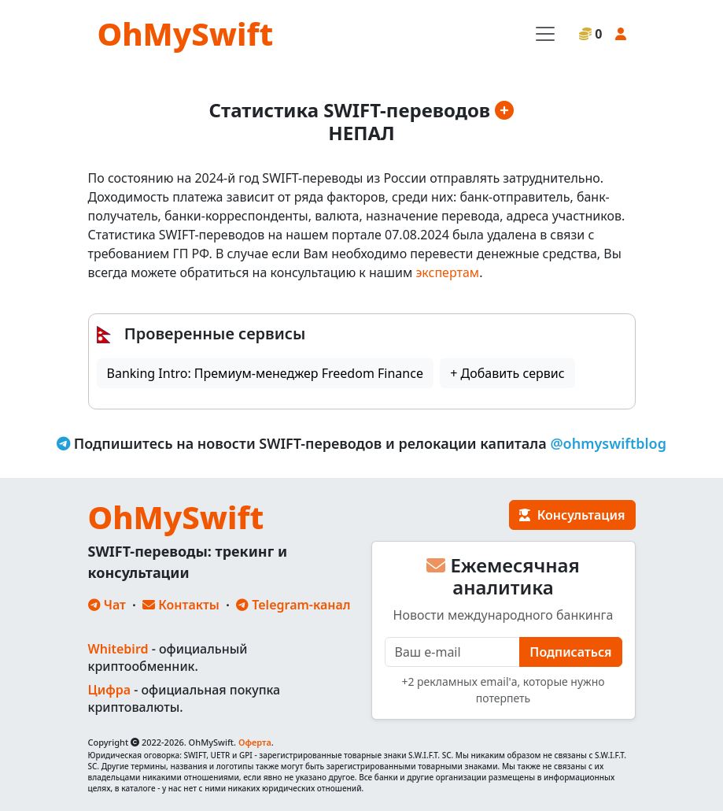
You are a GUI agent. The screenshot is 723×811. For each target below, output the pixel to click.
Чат (107, 604)
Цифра (109, 689)
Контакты (180, 604)
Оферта (254, 742)
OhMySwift (186, 33)
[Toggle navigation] (545, 34)
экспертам (447, 272)
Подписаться (570, 652)
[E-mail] (453, 652)
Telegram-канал (293, 604)
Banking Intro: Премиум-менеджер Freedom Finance (265, 373)
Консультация (572, 515)
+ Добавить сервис (507, 373)
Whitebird (118, 648)
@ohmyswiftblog (608, 443)
